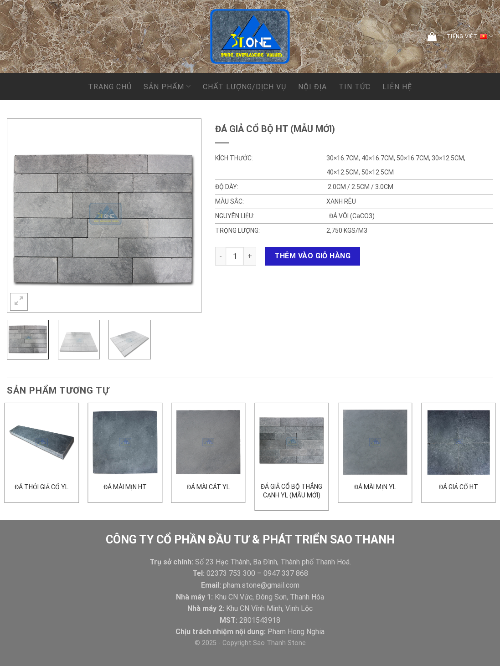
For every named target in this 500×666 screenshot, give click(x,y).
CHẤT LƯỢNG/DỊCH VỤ (244, 86)
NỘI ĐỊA (312, 86)
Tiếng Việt (470, 36)
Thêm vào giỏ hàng (312, 255)
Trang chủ (110, 86)
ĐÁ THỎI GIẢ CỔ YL (41, 487)
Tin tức (355, 86)
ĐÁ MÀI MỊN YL (375, 487)
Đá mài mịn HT (125, 487)
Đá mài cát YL (208, 487)
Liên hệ (397, 86)
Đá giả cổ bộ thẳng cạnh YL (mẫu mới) (291, 490)
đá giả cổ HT (458, 487)
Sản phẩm (167, 86)
